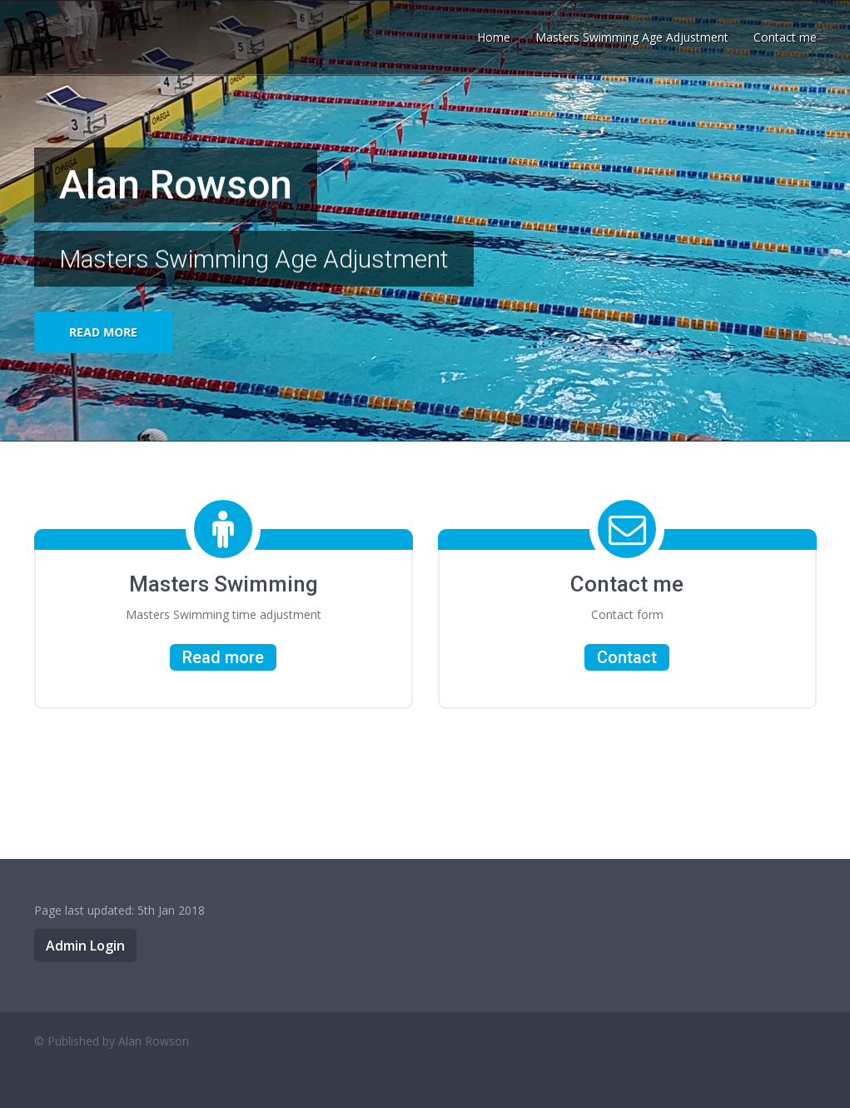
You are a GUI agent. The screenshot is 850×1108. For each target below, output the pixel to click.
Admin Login (85, 945)
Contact (627, 657)
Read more (103, 332)
